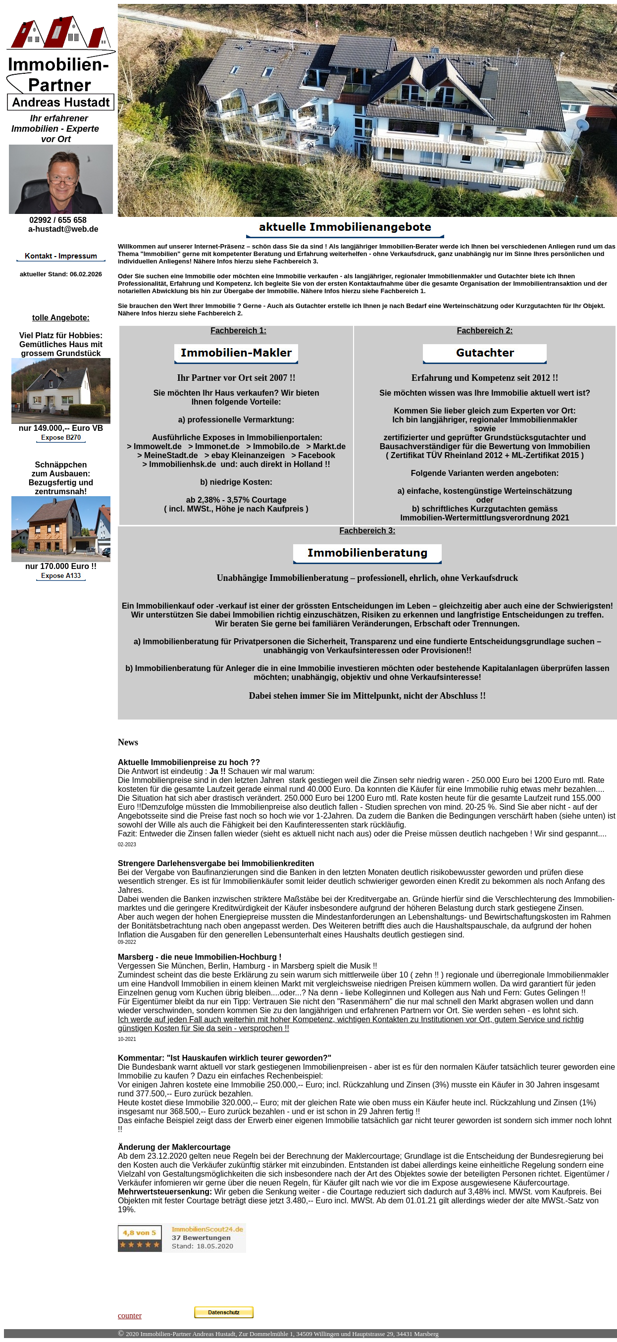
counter (130, 1315)
